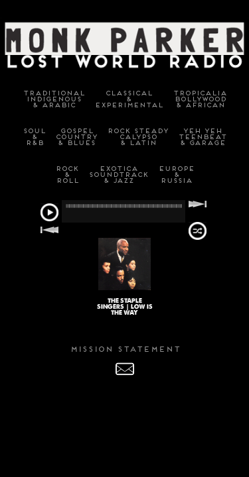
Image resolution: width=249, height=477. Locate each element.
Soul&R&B (34, 137)
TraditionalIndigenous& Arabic (53, 99)
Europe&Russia (176, 175)
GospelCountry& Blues (76, 137)
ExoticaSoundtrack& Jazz (118, 175)
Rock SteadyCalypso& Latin (137, 137)
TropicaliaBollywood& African (199, 99)
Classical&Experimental (128, 99)
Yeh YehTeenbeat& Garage (202, 137)
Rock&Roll (66, 175)
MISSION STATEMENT (125, 349)
